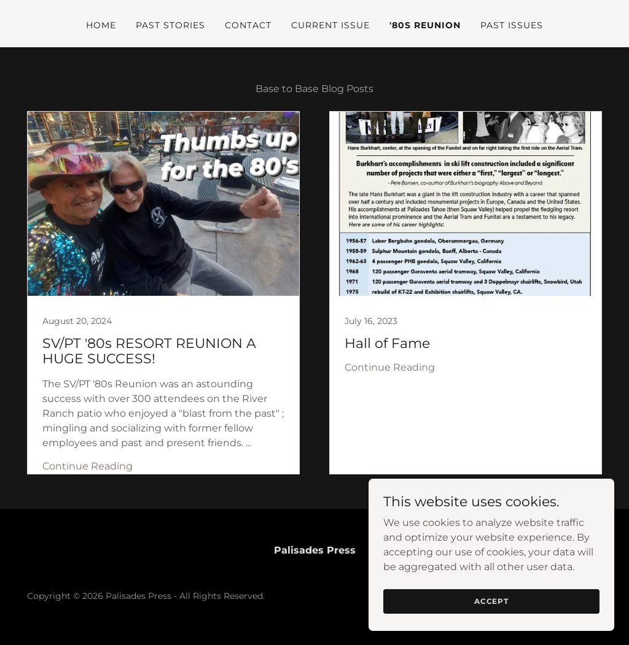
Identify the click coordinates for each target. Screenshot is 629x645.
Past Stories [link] (170, 25)
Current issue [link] (330, 25)
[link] (163, 292)
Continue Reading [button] (87, 466)
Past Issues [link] (511, 25)
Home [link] (101, 25)
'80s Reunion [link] (425, 25)
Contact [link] (248, 25)
